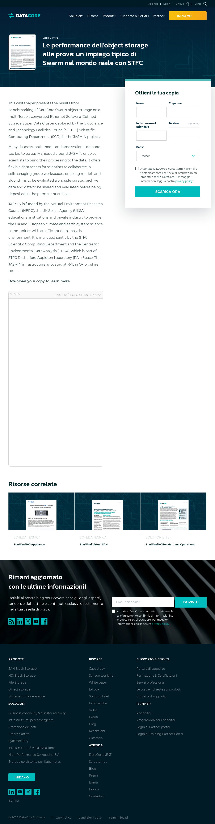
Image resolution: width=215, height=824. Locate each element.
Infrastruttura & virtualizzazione (31, 748)
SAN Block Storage (22, 669)
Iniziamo (22, 777)
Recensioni (97, 731)
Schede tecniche (101, 675)
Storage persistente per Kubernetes (34, 762)
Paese (140, 147)
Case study (97, 669)
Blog (92, 724)
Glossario (96, 738)
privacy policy (184, 181)
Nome (140, 103)
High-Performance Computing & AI (34, 755)
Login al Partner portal (153, 727)
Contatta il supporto (151, 696)
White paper (98, 682)
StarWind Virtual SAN (94, 544)
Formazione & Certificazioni (156, 675)
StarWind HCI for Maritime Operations (170, 544)
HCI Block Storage (21, 675)
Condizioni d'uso (90, 817)
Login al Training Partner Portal (159, 734)
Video (93, 710)
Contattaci (97, 796)
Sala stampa (98, 762)
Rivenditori (144, 713)
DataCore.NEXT (100, 755)
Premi (93, 775)
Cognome (175, 103)
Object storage (19, 689)
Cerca (201, 4)
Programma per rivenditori (156, 720)
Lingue (182, 4)
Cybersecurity (18, 741)
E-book (94, 689)
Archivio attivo (19, 734)
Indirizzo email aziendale (146, 125)
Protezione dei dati (22, 727)
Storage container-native (26, 696)
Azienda (153, 3)
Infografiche (98, 703)
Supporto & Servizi (134, 15)
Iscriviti (191, 602)
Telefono (184, 123)
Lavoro (94, 789)
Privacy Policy (61, 817)
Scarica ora (167, 192)
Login (166, 3)
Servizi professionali (150, 682)
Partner (159, 15)
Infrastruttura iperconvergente (31, 720)
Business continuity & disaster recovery (37, 713)
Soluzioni (76, 15)
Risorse (93, 15)
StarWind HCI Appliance (29, 544)
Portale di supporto (150, 669)
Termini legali (118, 817)
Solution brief (99, 696)
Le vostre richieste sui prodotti (158, 689)
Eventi (93, 717)
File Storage (17, 682)
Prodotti (109, 15)
